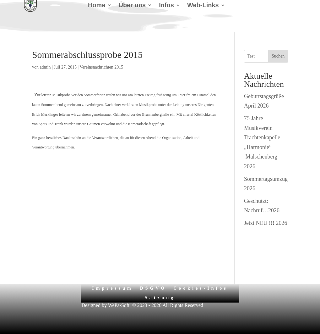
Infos (166, 5)
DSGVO (153, 288)
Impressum (112, 288)
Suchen (278, 56)
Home (97, 5)
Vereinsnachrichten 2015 (101, 67)
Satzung (160, 297)
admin (45, 67)
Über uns (132, 5)
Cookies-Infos (200, 288)
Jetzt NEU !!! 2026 (265, 223)
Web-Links (203, 5)
